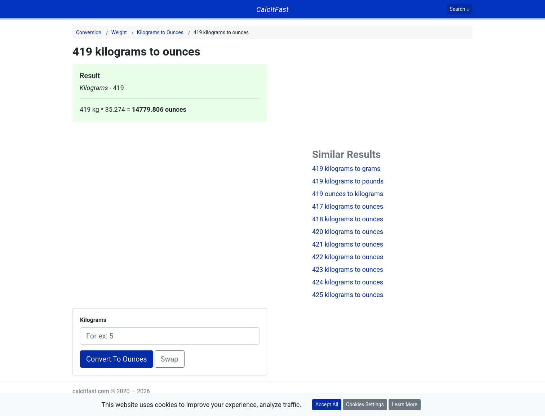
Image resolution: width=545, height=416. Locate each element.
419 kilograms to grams (346, 168)
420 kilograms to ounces (347, 231)
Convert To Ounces (116, 359)
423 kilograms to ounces (347, 269)
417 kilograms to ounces (347, 206)
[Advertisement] (169, 171)
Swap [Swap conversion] (169, 359)
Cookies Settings (365, 404)
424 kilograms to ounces (347, 282)
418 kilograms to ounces (347, 219)
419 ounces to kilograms (347, 194)
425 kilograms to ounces (347, 294)
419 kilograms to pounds (348, 181)
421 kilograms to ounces (347, 244)
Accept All (326, 404)
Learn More (404, 404)
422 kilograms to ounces (347, 257)
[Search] (460, 9)
